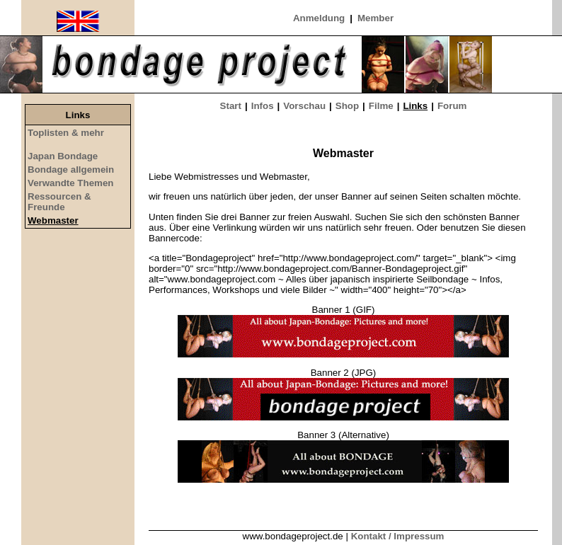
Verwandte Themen (70, 183)
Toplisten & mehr (66, 132)
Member (375, 18)
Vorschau (304, 106)
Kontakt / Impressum (398, 536)
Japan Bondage (63, 156)
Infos (262, 106)
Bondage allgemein (71, 169)
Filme (381, 106)
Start (230, 106)
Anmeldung (319, 18)
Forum (451, 106)
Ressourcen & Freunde (59, 201)
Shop (347, 106)
